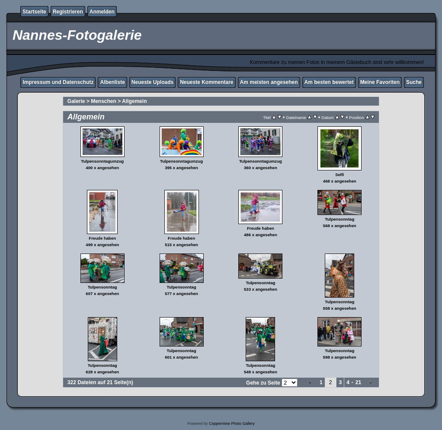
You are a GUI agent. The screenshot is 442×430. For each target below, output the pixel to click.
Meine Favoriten (380, 82)
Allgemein (134, 101)
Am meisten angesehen (269, 82)
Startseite (34, 12)
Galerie (76, 101)
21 (358, 382)
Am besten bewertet (329, 82)
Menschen (103, 101)
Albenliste (112, 82)
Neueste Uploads (152, 82)
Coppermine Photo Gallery (232, 423)
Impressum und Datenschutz (57, 82)
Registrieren (68, 12)
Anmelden (102, 12)
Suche (414, 82)
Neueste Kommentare (206, 82)
